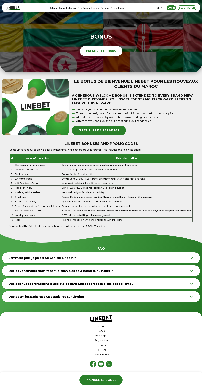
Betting (53, 8)
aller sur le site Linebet (99, 130)
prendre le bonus (101, 51)
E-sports (95, 8)
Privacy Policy (117, 8)
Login (171, 8)
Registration (84, 8)
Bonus (62, 8)
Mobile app (71, 8)
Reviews (105, 8)
